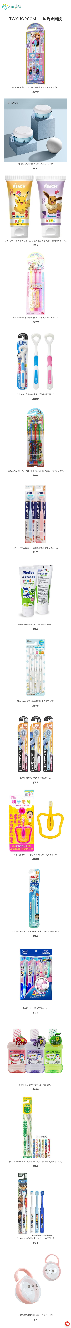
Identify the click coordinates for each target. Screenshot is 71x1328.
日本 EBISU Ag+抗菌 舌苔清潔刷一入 (35, 778)
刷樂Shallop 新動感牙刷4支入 (35, 1008)
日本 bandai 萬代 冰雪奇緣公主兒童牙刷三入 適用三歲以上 (35, 87)
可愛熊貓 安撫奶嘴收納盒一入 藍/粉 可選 (35, 1315)
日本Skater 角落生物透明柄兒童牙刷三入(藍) (35, 701)
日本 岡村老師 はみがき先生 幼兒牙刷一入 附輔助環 (35, 854)
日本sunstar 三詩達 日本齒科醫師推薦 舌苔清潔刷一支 (35, 548)
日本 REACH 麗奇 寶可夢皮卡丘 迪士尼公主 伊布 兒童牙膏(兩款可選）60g (36, 241)
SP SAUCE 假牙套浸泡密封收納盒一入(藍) (35, 164)
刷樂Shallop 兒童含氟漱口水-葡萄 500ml (35, 1085)
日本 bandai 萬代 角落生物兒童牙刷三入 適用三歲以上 (35, 317)
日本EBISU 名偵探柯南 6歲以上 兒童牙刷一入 (35, 1238)
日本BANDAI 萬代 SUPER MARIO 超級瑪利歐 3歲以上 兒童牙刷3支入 (35, 471)
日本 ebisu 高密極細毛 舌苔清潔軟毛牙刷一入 (36, 394)
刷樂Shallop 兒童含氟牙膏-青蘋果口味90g (35, 624)
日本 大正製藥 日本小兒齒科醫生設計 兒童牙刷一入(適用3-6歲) (35, 1161)
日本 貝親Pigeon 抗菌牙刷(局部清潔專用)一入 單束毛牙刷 (35, 931)
